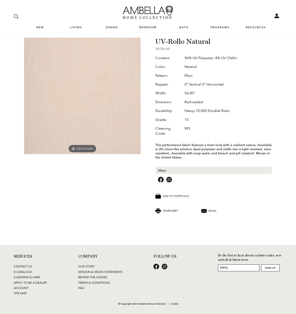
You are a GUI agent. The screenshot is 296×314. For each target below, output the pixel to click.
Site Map (20, 293)
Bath (184, 27)
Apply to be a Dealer (30, 282)
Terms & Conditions (94, 282)
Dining (112, 27)
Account (21, 288)
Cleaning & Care (27, 277)
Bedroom (148, 27)
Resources (256, 27)
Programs (219, 27)
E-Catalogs (23, 272)
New (40, 27)
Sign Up (270, 268)
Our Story (86, 266)
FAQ (81, 288)
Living (76, 27)
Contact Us (23, 266)
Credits (174, 304)
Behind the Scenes (92, 277)
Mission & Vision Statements (100, 272)
